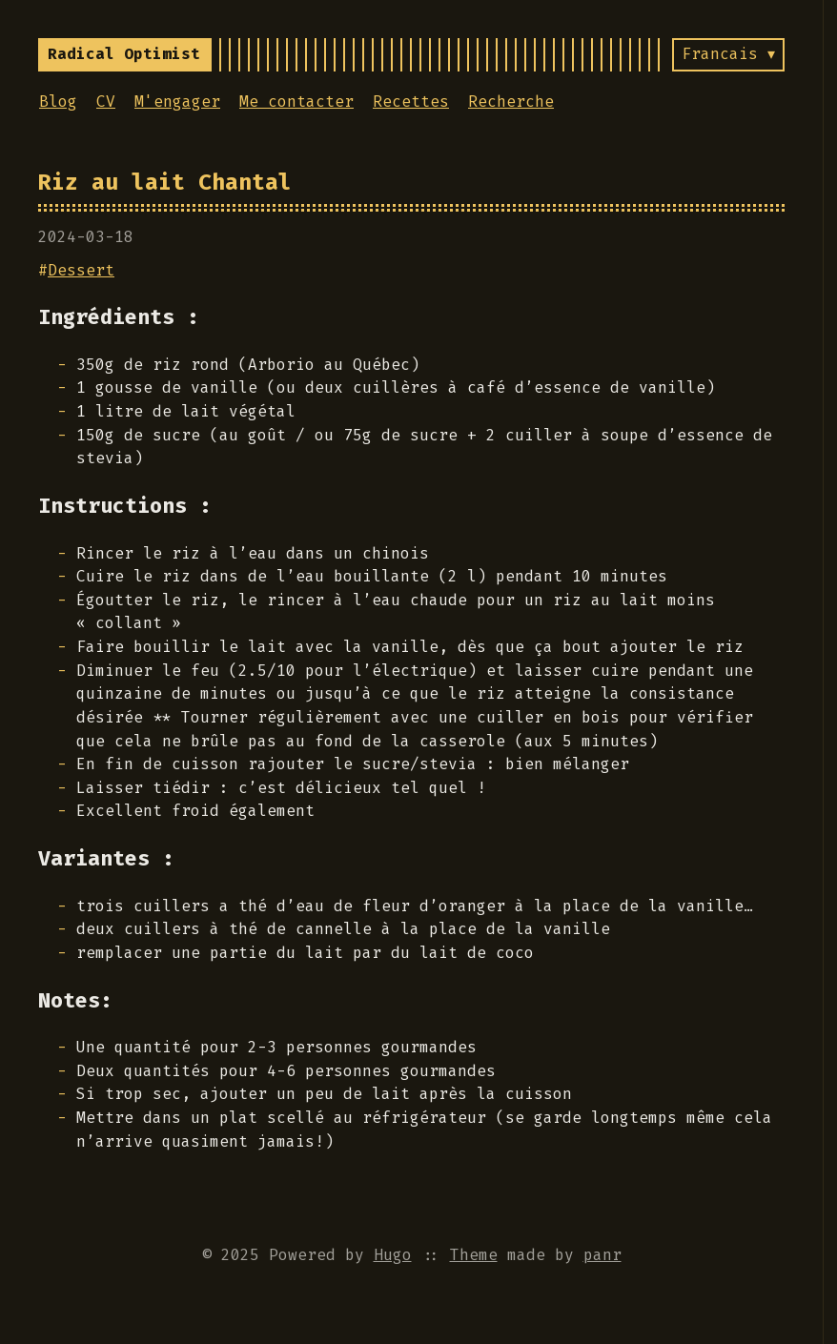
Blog (58, 102)
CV (105, 102)
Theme (474, 1255)
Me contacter (296, 102)
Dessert (81, 270)
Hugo (393, 1255)
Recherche (511, 102)
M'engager (177, 102)
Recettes (411, 102)
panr (602, 1255)
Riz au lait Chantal (165, 182)
